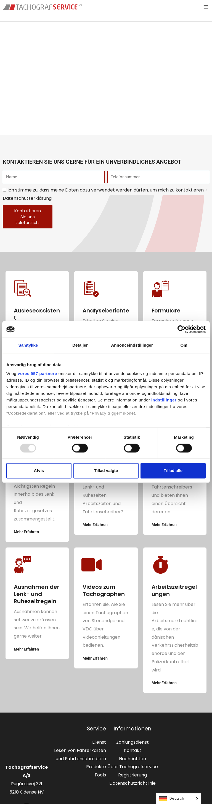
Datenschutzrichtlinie (132, 783)
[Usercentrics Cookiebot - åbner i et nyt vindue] (181, 329)
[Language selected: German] (178, 798)
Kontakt (132, 751)
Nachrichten (132, 759)
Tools (100, 775)
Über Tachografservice (132, 767)
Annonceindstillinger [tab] (132, 345)
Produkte (96, 767)
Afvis (39, 470)
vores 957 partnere (37, 373)
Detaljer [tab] (80, 345)
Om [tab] (183, 345)
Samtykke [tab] (28, 345)
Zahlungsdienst (132, 743)
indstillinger (164, 400)
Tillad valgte (106, 470)
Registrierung (132, 775)
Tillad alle (173, 470)
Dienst (99, 743)
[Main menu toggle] (206, 7)
